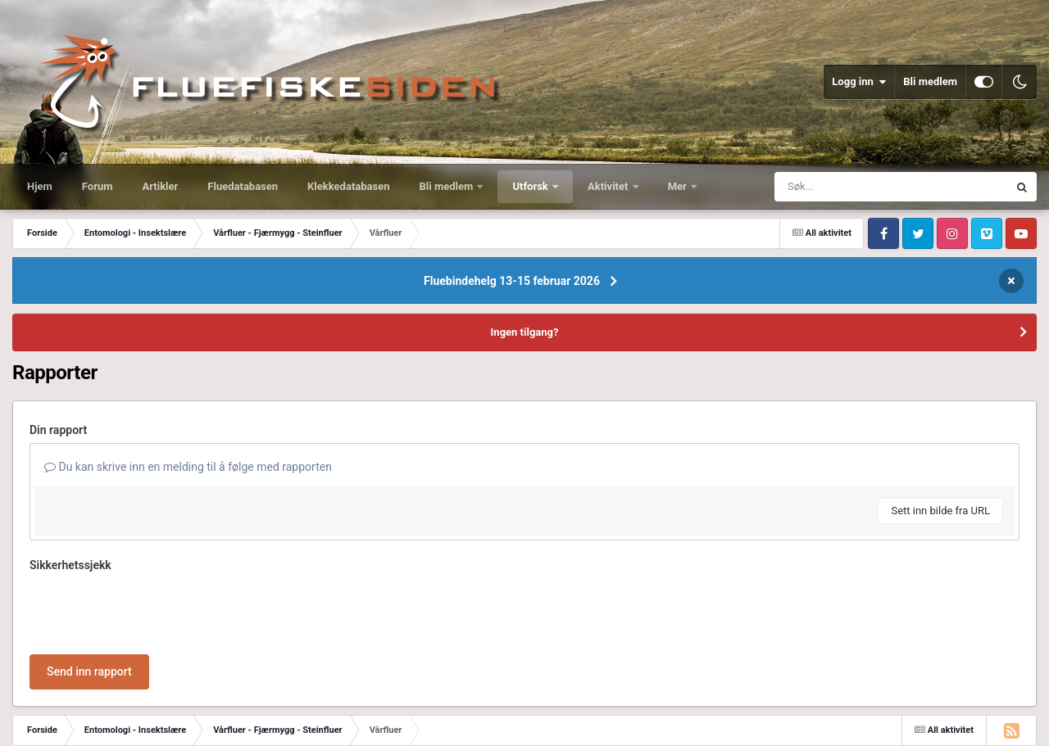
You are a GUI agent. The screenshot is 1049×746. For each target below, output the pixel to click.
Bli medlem (930, 81)
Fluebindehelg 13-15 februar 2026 (512, 280)
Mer (678, 186)
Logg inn (859, 82)
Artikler (161, 186)
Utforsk (531, 186)
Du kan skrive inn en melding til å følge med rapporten (188, 466)
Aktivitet (609, 186)
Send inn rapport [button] (89, 671)
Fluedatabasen (242, 186)
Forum (97, 186)
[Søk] (851, 186)
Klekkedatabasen (348, 186)
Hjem (39, 186)
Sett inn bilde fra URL (940, 510)
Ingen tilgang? (525, 332)
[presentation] (154, 610)
